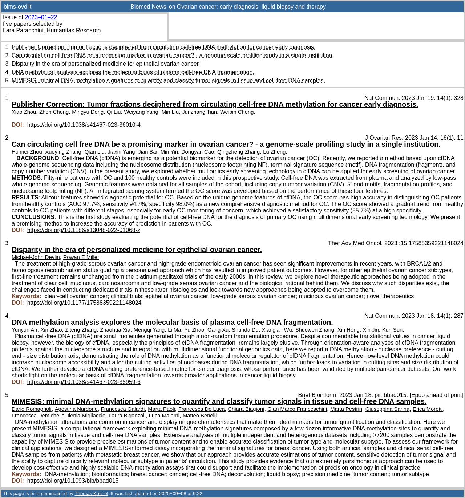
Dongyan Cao (197, 152)
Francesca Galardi (123, 409)
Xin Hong (348, 330)
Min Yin (169, 152)
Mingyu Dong (88, 112)
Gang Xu (218, 330)
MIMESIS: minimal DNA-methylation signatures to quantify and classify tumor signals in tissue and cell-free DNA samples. (168, 80)
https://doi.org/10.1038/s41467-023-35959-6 (84, 382)
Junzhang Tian (199, 112)
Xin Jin (371, 330)
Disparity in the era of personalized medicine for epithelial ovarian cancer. (106, 64)
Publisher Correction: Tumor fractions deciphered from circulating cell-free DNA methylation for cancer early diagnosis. (164, 47)
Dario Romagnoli (32, 409)
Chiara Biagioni (246, 409)
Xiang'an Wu (277, 330)
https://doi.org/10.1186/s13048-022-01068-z (83, 230)
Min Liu (170, 112)
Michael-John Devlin (36, 257)
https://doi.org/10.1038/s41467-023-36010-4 (84, 125)
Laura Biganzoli (127, 415)
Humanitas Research (73, 30)
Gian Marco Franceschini (297, 409)
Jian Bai (147, 152)
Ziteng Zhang (81, 330)
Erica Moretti (428, 409)
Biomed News (148, 7)
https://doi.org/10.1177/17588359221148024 (84, 303)
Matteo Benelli (200, 415)
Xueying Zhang (63, 152)
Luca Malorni (164, 415)
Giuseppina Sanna (387, 409)
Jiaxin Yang (121, 152)
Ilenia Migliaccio (86, 415)
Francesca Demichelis (38, 415)
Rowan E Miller (81, 257)
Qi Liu (114, 112)
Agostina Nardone (76, 409)
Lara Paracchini (23, 30)
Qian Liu (95, 152)
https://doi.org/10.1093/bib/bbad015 (73, 481)
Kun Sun (392, 330)
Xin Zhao (51, 330)
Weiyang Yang (141, 112)
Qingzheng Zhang (238, 152)
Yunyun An (24, 330)
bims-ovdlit (17, 7)
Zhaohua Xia (115, 330)
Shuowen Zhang (314, 330)
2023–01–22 (41, 17)
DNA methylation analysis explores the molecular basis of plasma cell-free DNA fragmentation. (133, 72)
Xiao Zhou (24, 112)
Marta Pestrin (346, 409)
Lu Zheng (274, 152)
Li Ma (174, 330)
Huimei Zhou (27, 152)
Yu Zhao (194, 330)
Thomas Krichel (91, 493)
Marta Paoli (161, 409)
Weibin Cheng (237, 112)
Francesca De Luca (201, 409)
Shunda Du (245, 330)
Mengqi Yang (149, 330)
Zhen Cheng (54, 112)
